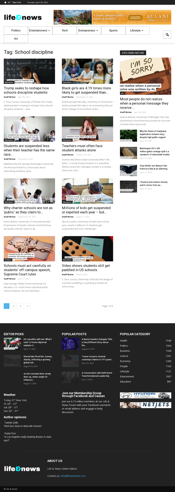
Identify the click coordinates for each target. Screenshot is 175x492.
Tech (65, 30)
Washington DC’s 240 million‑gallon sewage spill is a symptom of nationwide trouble (155, 151)
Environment (127, 376)
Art (16, 38)
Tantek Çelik (11, 422)
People (124, 366)
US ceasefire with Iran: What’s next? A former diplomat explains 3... (38, 342)
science (124, 356)
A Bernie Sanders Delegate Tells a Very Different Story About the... (97, 342)
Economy (125, 361)
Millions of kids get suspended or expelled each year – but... (86, 210)
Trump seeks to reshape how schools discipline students (26, 90)
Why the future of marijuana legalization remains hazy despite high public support (153, 134)
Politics (16, 30)
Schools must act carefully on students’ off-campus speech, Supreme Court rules (27, 270)
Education (9, 82)
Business (125, 350)
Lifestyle (136, 30)
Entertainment (39, 30)
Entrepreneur (88, 30)
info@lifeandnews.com (73, 475)
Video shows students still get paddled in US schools (86, 268)
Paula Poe (10, 433)
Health (123, 340)
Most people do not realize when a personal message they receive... (144, 103)
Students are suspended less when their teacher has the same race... (29, 150)
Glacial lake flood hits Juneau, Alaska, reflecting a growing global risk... (38, 359)
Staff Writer (10, 97)
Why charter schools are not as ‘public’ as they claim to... (28, 210)
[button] (167, 35)
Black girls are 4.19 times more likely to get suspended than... (86, 90)
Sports (113, 30)
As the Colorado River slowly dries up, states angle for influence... (37, 377)
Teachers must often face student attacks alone (82, 148)
